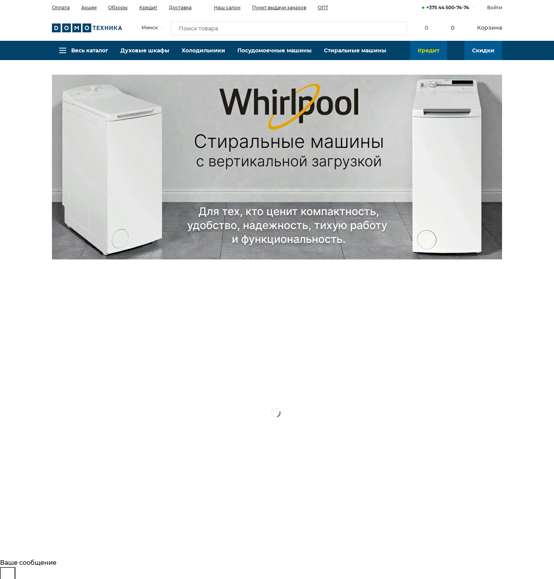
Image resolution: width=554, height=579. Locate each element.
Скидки (483, 55)
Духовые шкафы (144, 55)
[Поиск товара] (289, 28)
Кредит (148, 7)
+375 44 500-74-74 (447, 7)
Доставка (180, 7)
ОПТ (323, 7)
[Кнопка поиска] (397, 28)
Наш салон (221, 7)
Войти (494, 7)
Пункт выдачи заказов (279, 7)
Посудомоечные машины (274, 55)
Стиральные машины (355, 55)
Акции (89, 7)
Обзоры (118, 7)
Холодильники (203, 55)
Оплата (61, 7)
